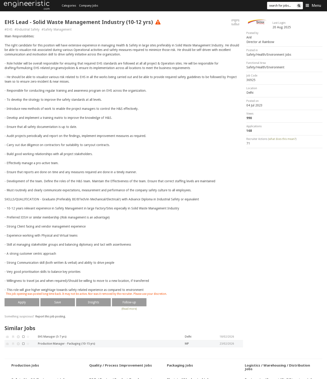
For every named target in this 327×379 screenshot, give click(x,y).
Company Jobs (88, 5)
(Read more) (129, 308)
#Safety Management (57, 29)
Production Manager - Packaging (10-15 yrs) (66, 343)
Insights (93, 302)
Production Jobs (25, 365)
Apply (22, 302)
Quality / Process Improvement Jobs (120, 365)
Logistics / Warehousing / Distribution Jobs (277, 367)
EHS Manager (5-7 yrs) (52, 336)
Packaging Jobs (180, 365)
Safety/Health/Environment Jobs (268, 54)
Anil (249, 37)
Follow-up (129, 302)
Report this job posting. (50, 316)
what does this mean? (282, 139)
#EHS (8, 29)
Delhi (249, 92)
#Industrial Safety (27, 29)
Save (57, 302)
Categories (69, 5)
